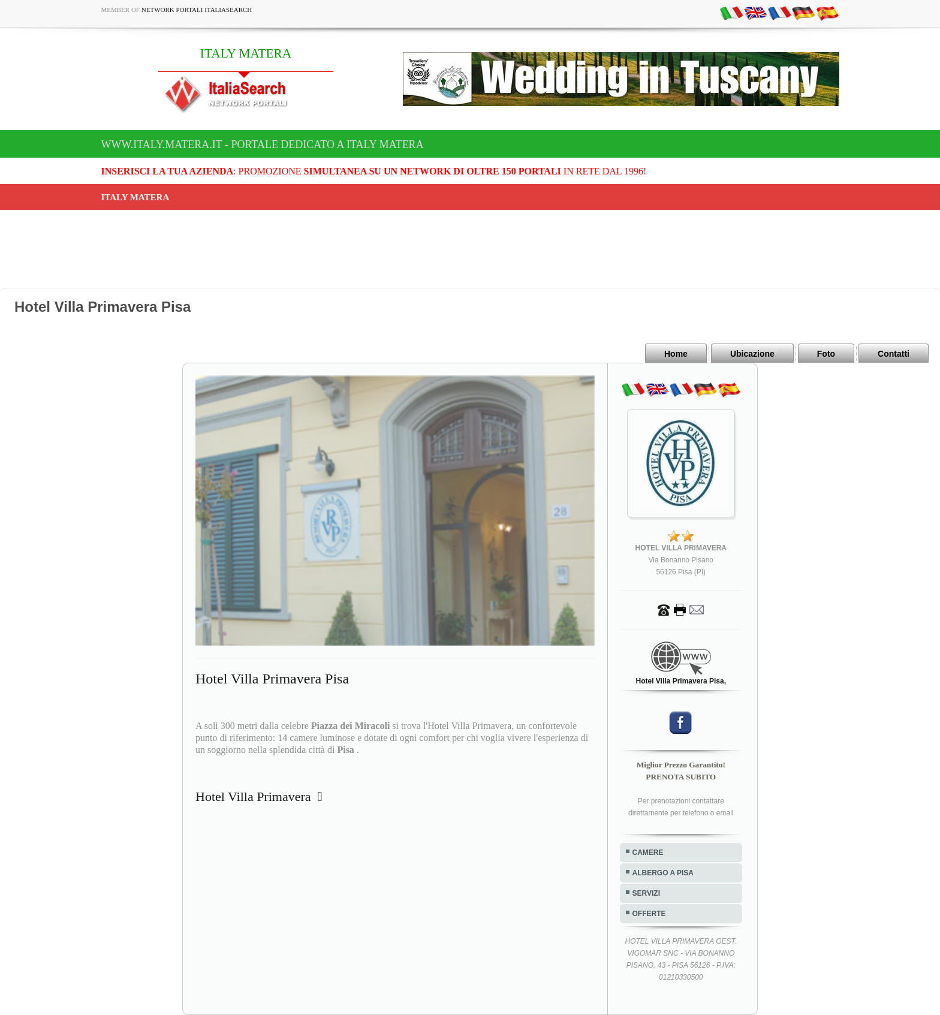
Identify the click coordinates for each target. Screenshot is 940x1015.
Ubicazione (752, 354)
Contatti (893, 354)
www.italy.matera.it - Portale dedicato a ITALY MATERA (262, 144)
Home (676, 354)
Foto (826, 354)
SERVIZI (646, 893)
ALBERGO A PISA (663, 873)
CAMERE (648, 852)
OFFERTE (649, 913)
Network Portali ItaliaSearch (196, 9)
